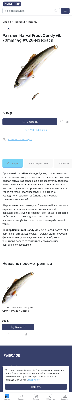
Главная (6, 21)
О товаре (12, 163)
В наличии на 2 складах (20, 139)
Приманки (19, 21)
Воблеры (32, 21)
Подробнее (34, 379)
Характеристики (38, 163)
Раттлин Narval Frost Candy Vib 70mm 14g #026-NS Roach (17, 309)
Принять (36, 386)
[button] (65, 11)
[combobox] (31, 11)
